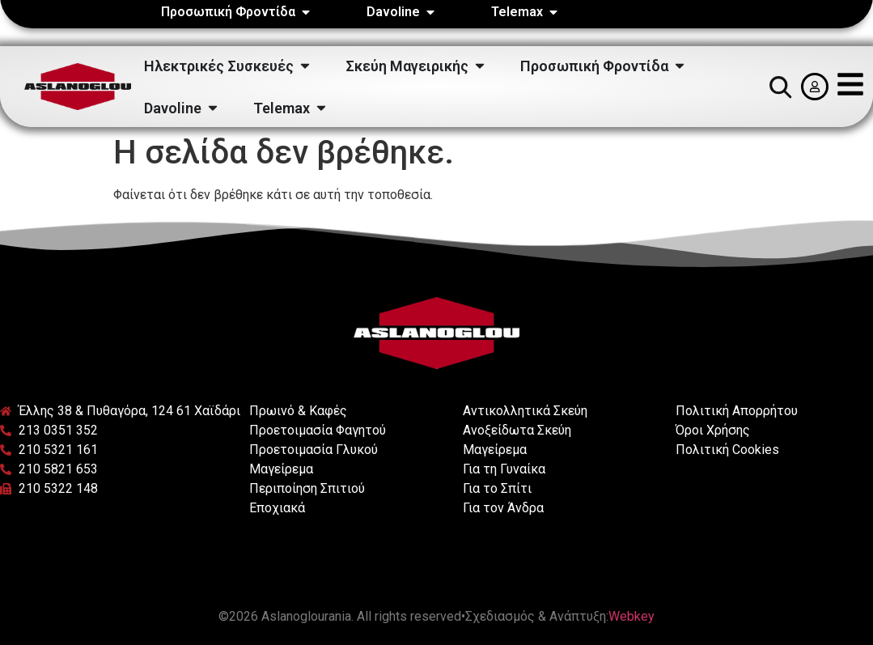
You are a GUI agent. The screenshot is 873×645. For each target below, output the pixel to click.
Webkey (631, 616)
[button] (780, 86)
